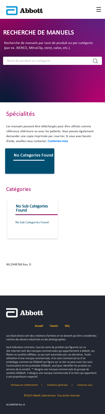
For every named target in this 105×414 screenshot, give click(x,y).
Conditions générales (57, 385)
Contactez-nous (58, 141)
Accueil (39, 326)
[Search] (48, 61)
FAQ (67, 326)
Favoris (54, 326)
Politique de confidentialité (24, 385)
